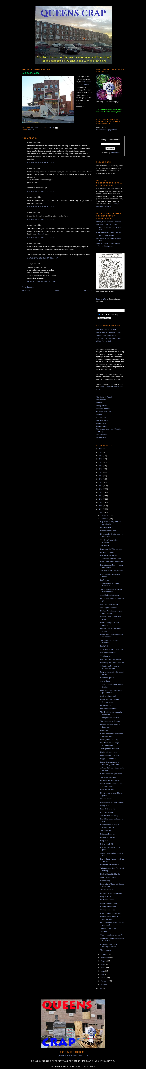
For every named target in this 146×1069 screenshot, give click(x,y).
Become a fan (101, 299)
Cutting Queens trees (108, 906)
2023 (101, 459)
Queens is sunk (106, 799)
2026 (101, 449)
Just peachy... (105, 546)
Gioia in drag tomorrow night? (111, 935)
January (104, 984)
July (102, 964)
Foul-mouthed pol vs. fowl (109, 755)
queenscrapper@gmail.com (73, 1056)
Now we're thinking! (107, 837)
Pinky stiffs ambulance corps (111, 659)
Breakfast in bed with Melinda (111, 893)
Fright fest (104, 646)
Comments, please (107, 678)
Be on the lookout (106, 527)
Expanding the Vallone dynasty (111, 549)
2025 (101, 452)
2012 (101, 496)
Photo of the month (107, 900)
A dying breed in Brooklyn (109, 718)
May (102, 971)
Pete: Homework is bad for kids (111, 562)
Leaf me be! (104, 580)
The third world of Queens (110, 721)
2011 (101, 499)
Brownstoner (101, 400)
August (103, 961)
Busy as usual (105, 896)
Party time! (104, 841)
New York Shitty (102, 420)
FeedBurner (115, 153)
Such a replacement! (108, 696)
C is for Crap (105, 681)
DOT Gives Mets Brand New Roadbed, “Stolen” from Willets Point (108, 227)
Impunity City (101, 417)
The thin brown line (107, 890)
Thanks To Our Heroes (108, 928)
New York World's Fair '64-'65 (107, 329)
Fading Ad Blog (102, 406)
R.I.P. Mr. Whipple (107, 812)
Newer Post (26, 291)
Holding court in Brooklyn (109, 739)
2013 (101, 492)
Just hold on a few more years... (112, 571)
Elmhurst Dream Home (108, 752)
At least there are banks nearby (112, 802)
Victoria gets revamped (108, 608)
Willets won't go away (108, 877)
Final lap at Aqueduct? (108, 709)
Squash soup (105, 881)
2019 (101, 472)
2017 (101, 479)
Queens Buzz (101, 423)
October (104, 954)
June (103, 968)
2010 (101, 502)
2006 (101, 988)
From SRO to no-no (107, 809)
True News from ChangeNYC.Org (108, 338)
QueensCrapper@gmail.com (106, 130)
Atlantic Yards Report (104, 397)
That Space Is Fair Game (109, 749)
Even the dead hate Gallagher (111, 913)
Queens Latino (101, 426)
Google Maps (105, 387)
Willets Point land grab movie (111, 774)
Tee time (103, 932)
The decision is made (108, 777)
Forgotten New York (103, 411)
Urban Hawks (101, 437)
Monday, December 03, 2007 (41, 281)
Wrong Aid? (104, 806)
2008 (101, 509)
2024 (101, 456)
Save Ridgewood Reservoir (106, 335)
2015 (101, 486)
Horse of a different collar (109, 865)
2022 (101, 462)
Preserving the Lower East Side (112, 663)
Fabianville (104, 730)
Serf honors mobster (108, 653)
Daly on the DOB (106, 844)
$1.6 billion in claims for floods (111, 649)
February (104, 981)
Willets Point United (103, 341)
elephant (40, 234)
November (105, 519)
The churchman (106, 950)
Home (57, 291)
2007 (101, 512)
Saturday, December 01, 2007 (42, 258)
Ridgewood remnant (107, 834)
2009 (101, 506)
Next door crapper (107, 552)
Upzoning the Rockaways (109, 780)
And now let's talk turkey (109, 816)
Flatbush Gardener (103, 409)
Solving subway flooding (109, 604)
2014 (101, 489)
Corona (31, 130)
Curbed (99, 403)
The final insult (105, 831)
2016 (101, 482)
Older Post (88, 291)
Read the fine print (107, 790)
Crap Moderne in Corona (109, 595)
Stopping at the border (108, 903)
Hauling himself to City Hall (110, 874)
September (105, 958)
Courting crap (105, 656)
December (105, 515)
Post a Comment (28, 287)
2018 (101, 476)
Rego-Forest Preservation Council (108, 332)
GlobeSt (99, 414)
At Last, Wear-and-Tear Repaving (108, 222)
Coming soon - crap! (107, 910)
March (103, 978)
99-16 (83, 82)
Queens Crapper (38, 127)
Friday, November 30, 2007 (41, 162)
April (103, 974)
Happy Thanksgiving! (108, 759)
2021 (101, 466)
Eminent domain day (108, 531)
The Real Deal (101, 434)
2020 (101, 469)
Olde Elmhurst (105, 705)
